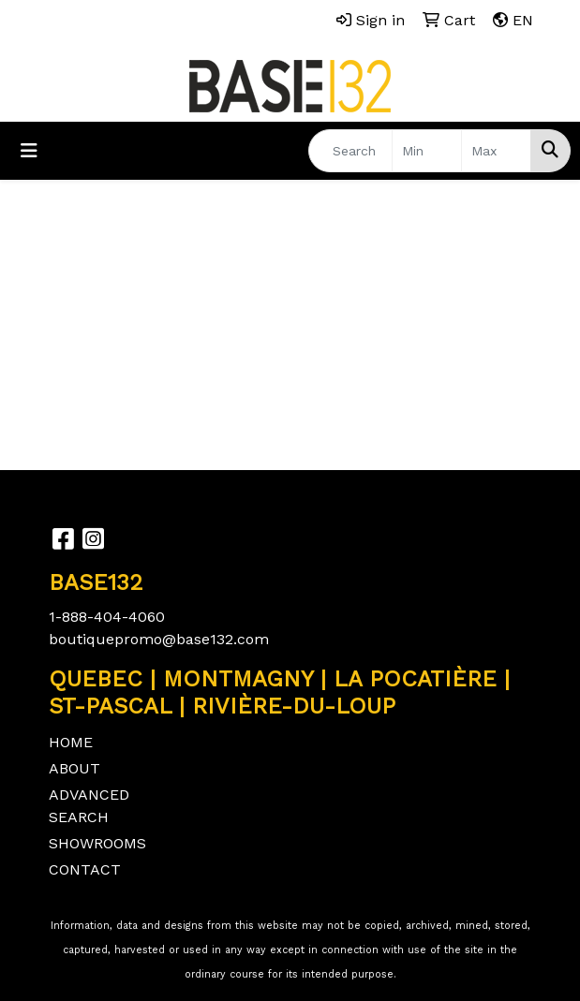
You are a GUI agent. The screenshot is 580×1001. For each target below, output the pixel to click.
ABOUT (74, 768)
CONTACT (85, 869)
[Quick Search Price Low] (427, 150)
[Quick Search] (350, 150)
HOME (71, 742)
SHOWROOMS (97, 843)
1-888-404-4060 (107, 617)
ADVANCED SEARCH (89, 806)
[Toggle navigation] (29, 151)
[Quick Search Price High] (496, 150)
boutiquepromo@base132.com (159, 639)
